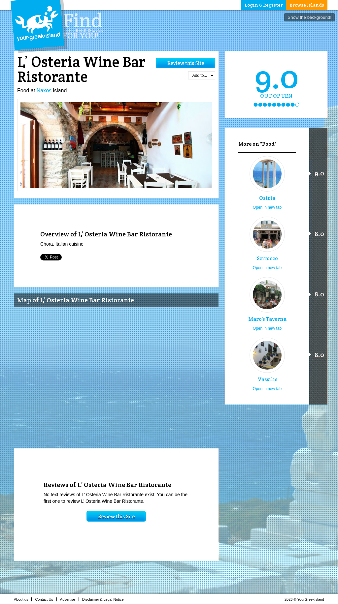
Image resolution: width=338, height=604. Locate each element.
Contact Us (45, 599)
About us (23, 599)
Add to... (202, 75)
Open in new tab (267, 207)
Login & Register (264, 5)
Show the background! (309, 17)
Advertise (69, 599)
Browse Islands (306, 5)
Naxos (44, 90)
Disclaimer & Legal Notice (104, 599)
